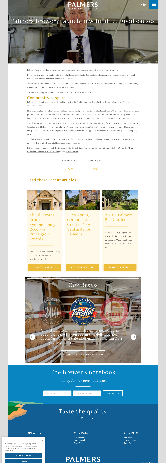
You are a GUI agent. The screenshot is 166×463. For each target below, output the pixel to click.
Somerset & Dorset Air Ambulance (43, 151)
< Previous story (69, 160)
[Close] (42, 443)
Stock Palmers (79, 443)
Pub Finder (128, 437)
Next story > (94, 160)
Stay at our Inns (130, 440)
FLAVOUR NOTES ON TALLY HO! (83, 354)
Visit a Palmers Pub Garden (119, 217)
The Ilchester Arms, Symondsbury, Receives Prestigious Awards (43, 227)
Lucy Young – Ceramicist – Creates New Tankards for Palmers (80, 224)
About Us (31, 437)
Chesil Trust (72, 151)
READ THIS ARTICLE (45, 267)
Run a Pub (128, 443)
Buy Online (79, 440)
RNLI (130, 148)
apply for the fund (35, 143)
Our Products (79, 437)
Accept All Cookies (23, 458)
